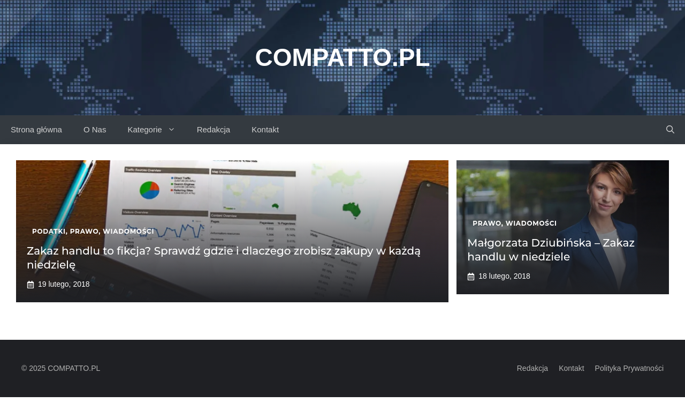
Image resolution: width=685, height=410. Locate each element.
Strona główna (36, 129)
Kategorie (156, 129)
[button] (670, 129)
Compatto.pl (342, 57)
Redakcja (214, 129)
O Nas (94, 129)
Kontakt (265, 129)
